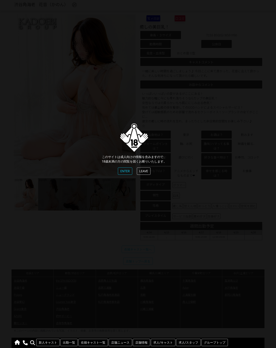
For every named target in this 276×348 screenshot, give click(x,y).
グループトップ (214, 342)
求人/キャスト (163, 342)
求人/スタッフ (188, 342)
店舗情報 (141, 342)
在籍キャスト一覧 (93, 342)
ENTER (125, 171)
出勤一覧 (69, 342)
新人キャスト (48, 342)
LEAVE (143, 171)
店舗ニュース (120, 342)
